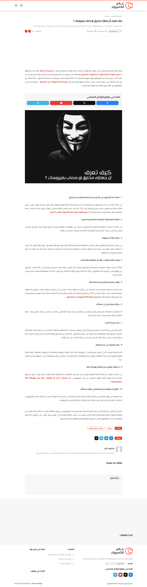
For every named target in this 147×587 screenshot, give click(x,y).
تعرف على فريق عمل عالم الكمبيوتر (61, 554)
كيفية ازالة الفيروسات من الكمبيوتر (54, 81)
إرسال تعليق (114, 477)
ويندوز (94, 5)
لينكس (64, 5)
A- (26, 31)
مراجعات (38, 5)
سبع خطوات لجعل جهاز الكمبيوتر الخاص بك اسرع (69, 212)
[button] (111, 438)
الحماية (71, 5)
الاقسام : (130, 563)
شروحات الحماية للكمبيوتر (96, 428)
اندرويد (51, 5)
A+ (29, 31)
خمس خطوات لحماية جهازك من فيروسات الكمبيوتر (100, 74)
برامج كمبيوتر (103, 5)
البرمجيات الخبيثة (46, 70)
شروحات (106, 16)
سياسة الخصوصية (67, 563)
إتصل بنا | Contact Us (66, 559)
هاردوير (30, 5)
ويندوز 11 (87, 5)
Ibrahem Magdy (37, 583)
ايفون (44, 5)
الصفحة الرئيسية (117, 16)
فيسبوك (79, 5)
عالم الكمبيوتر (111, 583)
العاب (57, 5)
